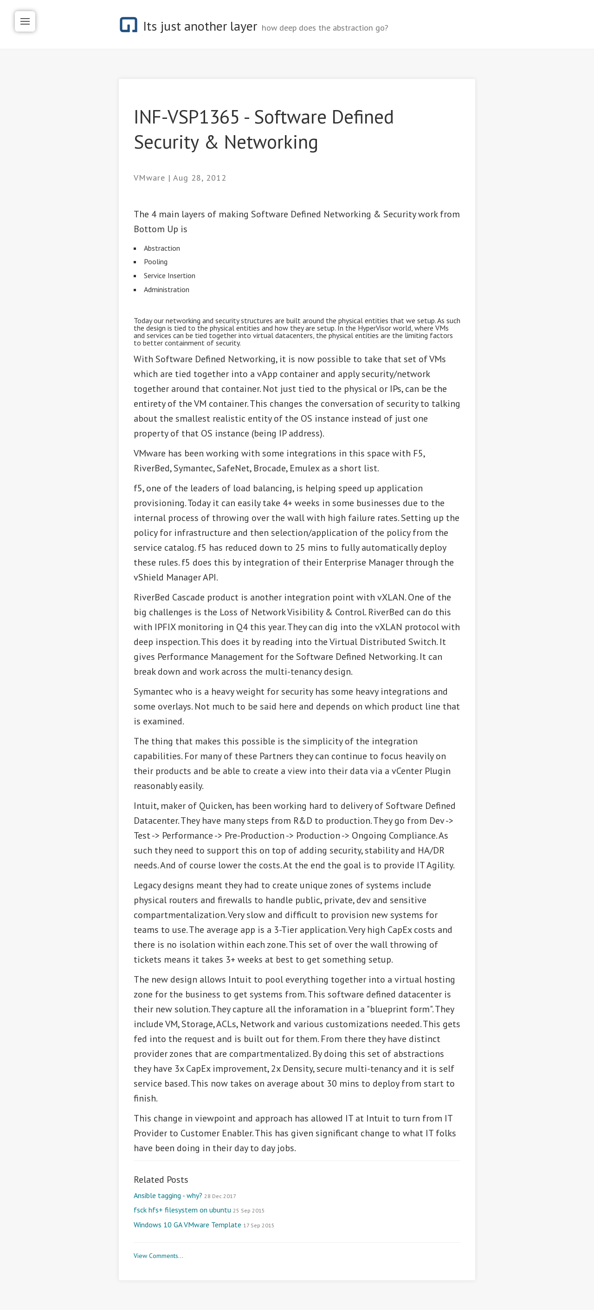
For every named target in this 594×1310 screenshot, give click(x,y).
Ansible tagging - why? (185, 1195)
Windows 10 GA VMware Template (204, 1224)
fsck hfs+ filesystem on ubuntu (199, 1209)
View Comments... (158, 1255)
